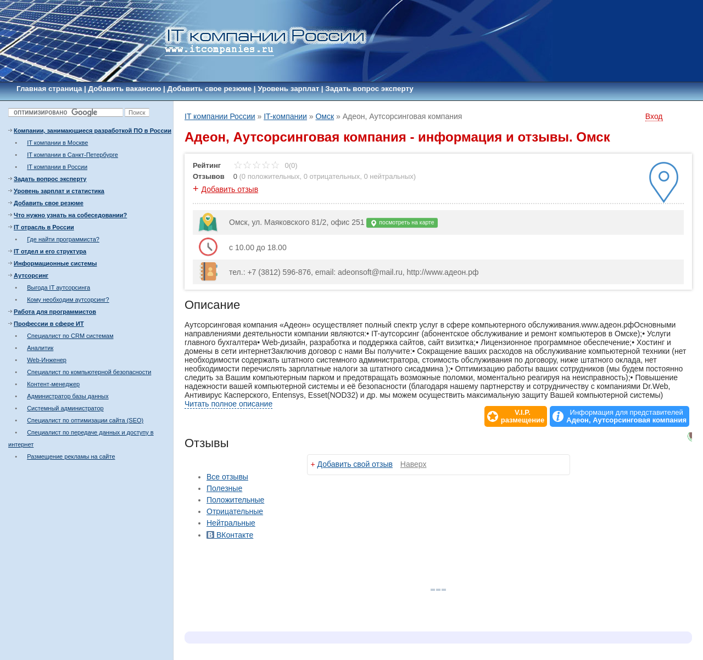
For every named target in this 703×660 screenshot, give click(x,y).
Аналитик (40, 348)
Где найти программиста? (63, 239)
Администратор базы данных (68, 396)
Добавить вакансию (124, 88)
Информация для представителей (626, 416)
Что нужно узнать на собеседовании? (70, 215)
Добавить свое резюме (210, 88)
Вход (654, 116)
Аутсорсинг (31, 275)
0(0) (265, 165)
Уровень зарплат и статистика (59, 191)
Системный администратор (65, 408)
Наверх (413, 464)
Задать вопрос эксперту (369, 88)
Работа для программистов (55, 311)
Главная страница (49, 88)
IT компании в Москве (57, 142)
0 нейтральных (389, 176)
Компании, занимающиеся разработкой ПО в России (92, 130)
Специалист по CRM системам (70, 335)
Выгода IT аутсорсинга (58, 287)
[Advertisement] (77, 537)
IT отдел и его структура (50, 251)
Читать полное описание (228, 403)
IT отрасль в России (44, 227)
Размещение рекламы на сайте (71, 456)
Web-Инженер (46, 360)
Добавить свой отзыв (355, 464)
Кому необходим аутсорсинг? (68, 299)
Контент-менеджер (53, 384)
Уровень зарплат (288, 88)
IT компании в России (57, 166)
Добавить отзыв (230, 189)
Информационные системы (55, 263)
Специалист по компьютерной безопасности (89, 372)
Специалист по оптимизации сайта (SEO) (85, 420)
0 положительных (271, 176)
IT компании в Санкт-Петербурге (72, 154)
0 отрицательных (332, 176)
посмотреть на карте (402, 223)
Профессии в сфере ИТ (49, 323)
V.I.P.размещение (523, 416)
